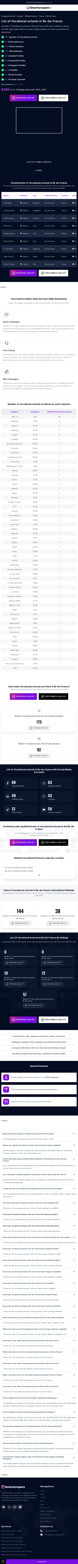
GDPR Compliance (47, 1511)
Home (42, 1491)
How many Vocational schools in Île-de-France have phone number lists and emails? (36, 1237)
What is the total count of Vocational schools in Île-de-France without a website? (35, 1329)
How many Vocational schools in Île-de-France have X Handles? (28, 1283)
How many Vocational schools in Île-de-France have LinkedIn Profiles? (31, 1249)
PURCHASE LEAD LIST (23, 98)
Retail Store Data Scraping (11, 1548)
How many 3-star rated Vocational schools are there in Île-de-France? (31, 1363)
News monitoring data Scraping (13, 1544)
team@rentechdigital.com (52, 1534)
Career (43, 1498)
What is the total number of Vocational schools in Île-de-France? (28, 1134)
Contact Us (48, 2)
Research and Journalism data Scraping (16, 1551)
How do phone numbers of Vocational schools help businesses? (28, 1443)
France (41, 16)
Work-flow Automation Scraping (13, 1555)
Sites (42, 1504)
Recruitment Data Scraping (11, 1541)
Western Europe (31, 16)
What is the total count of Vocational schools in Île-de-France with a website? (33, 1318)
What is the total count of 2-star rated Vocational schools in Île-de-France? (32, 1375)
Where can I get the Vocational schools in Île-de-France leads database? (32, 1145)
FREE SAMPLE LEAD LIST (53, 98)
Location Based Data (48, 1518)
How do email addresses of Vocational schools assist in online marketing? (32, 1426)
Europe (20, 16)
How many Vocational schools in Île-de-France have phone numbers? (30, 1214)
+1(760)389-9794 (49, 1530)
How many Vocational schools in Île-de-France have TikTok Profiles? (30, 1295)
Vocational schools (8, 16)
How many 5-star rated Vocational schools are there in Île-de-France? (31, 1340)
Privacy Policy (45, 1515)
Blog (42, 1501)
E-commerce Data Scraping (12, 1538)
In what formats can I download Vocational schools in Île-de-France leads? (32, 1189)
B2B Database (45, 1521)
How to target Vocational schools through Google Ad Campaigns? (29, 1412)
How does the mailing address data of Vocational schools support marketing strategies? (33, 1458)
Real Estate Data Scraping (11, 1531)
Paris (15, 417)
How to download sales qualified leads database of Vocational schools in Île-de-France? (35, 1160)
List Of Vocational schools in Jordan (20, 871)
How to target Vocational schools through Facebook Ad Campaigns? (30, 1398)
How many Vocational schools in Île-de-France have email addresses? (31, 1226)
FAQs (42, 1494)
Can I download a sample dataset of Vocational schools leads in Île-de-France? (34, 1174)
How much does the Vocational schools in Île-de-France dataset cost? (31, 1203)
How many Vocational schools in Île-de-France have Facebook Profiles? (31, 1260)
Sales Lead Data (7, 1534)
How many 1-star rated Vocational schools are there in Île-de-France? (30, 1386)
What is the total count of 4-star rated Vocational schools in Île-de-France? (33, 1352)
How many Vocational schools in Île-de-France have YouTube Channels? (32, 1306)
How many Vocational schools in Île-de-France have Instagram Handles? (32, 1272)
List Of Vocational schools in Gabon (20, 867)
